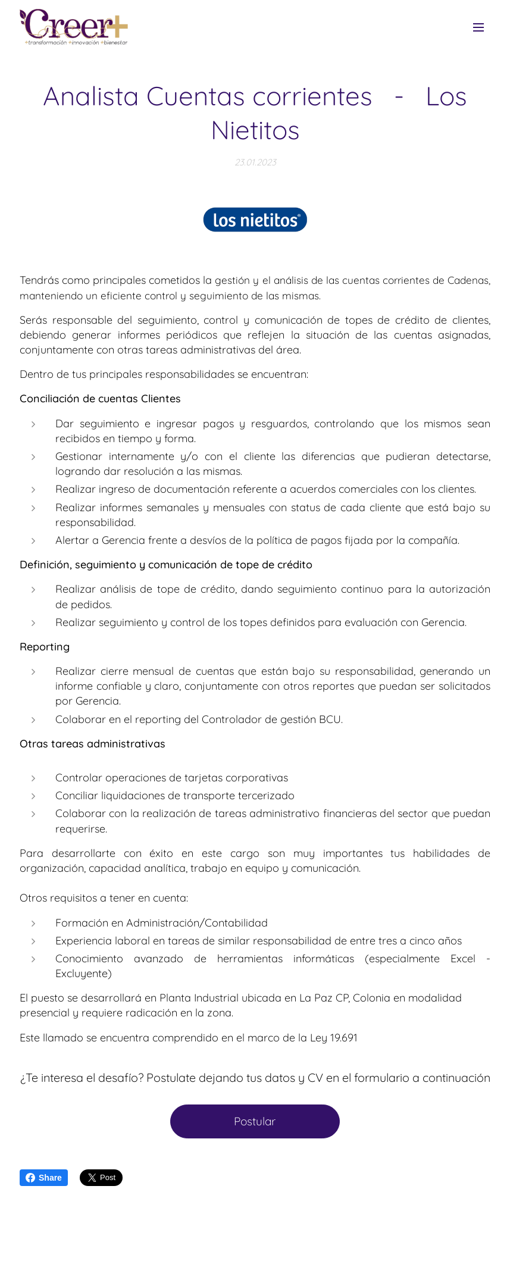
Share (44, 1177)
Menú (478, 27)
